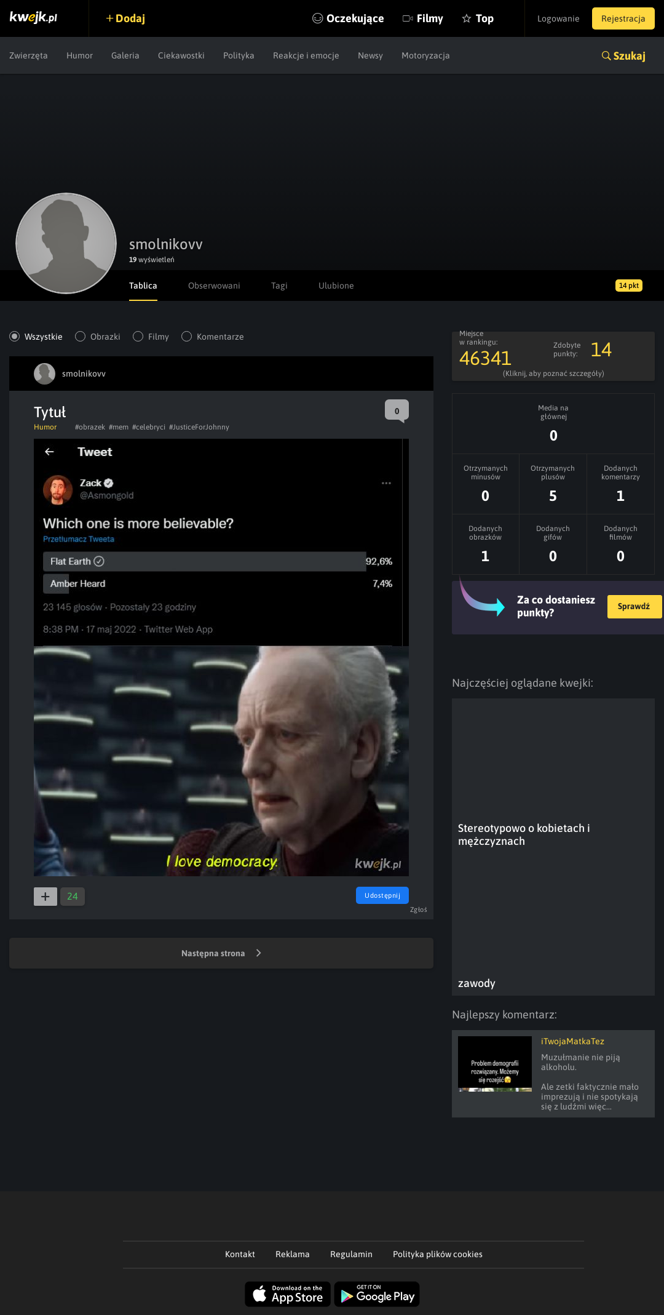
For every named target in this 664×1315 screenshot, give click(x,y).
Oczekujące (355, 18)
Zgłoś (419, 909)
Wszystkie (44, 337)
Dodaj (130, 18)
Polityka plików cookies (438, 1254)
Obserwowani (214, 285)
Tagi (279, 285)
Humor (79, 55)
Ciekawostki (181, 55)
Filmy (430, 18)
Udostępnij (382, 895)
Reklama (292, 1254)
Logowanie (558, 18)
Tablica (143, 285)
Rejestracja (623, 18)
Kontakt (240, 1254)
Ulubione (336, 285)
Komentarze (220, 337)
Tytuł (50, 412)
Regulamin (351, 1254)
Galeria (125, 55)
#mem (118, 427)
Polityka (239, 55)
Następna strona (221, 953)
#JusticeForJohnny (199, 427)
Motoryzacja (425, 55)
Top (485, 18)
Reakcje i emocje (306, 55)
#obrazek (90, 427)
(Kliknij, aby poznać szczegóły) (553, 373)
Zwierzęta (28, 55)
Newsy (370, 55)
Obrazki (105, 337)
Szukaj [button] (630, 55)
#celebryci (148, 427)
